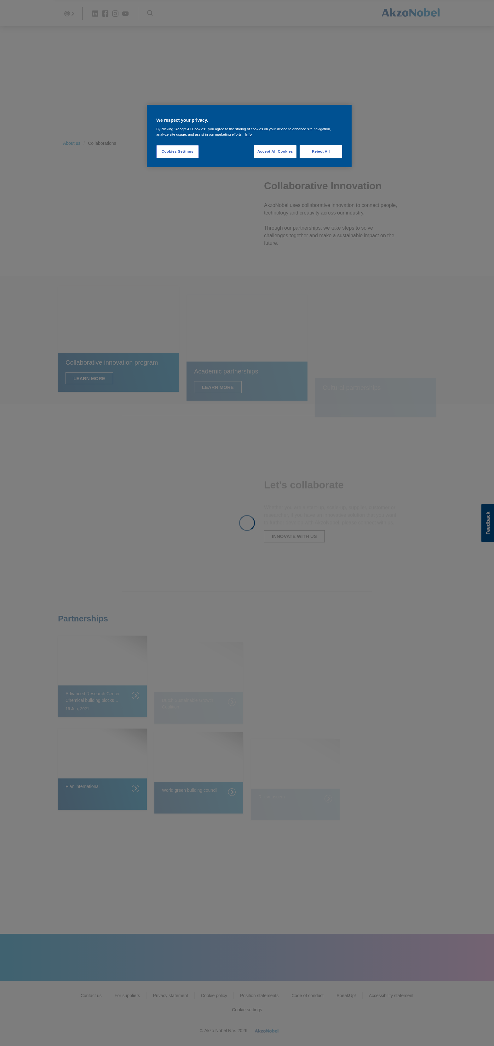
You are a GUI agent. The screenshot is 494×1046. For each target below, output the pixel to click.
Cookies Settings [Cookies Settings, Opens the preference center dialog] (177, 151)
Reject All (321, 151)
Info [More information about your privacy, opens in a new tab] (248, 134)
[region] (249, 136)
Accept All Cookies (275, 151)
